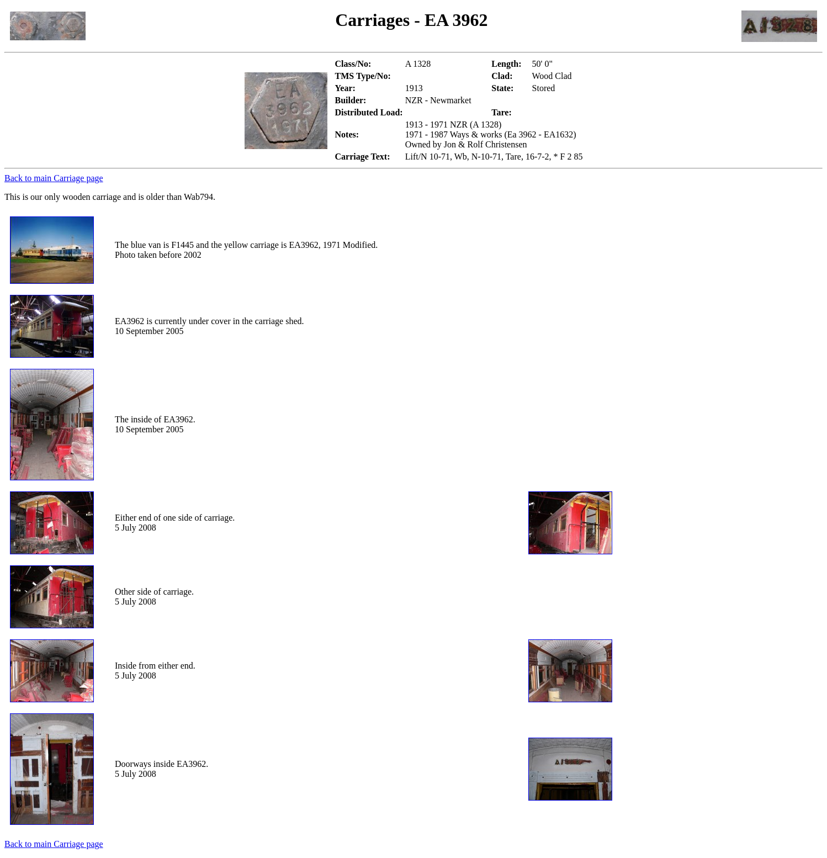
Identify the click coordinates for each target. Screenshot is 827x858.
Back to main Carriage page (53, 178)
